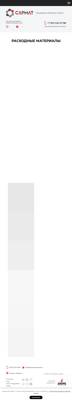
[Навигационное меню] (69, 3)
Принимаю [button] (36, 397)
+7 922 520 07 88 (56, 23)
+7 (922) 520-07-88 (14, 367)
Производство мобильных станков (49, 13)
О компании (9, 379)
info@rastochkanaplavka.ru (34, 367)
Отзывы (8, 386)
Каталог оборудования (13, 383)
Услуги (8, 381)
